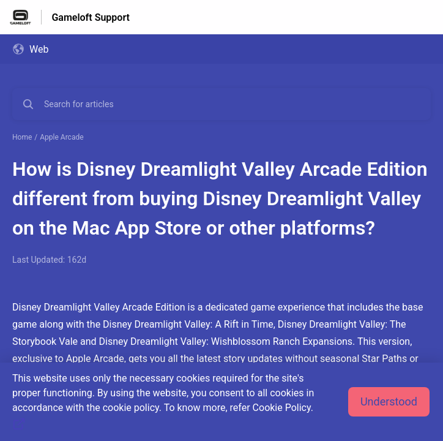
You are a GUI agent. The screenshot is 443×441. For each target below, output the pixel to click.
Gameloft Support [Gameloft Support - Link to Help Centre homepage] (90, 17)
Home (22, 137)
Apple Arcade (61, 137)
